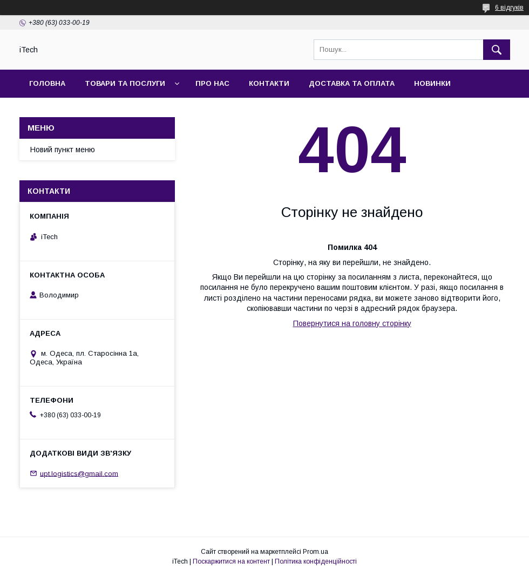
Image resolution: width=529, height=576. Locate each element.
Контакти (269, 83)
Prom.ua (315, 551)
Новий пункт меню (62, 149)
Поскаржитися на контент (231, 561)
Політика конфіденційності (316, 561)
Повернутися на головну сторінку (352, 323)
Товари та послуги (125, 83)
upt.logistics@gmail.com (79, 473)
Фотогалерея (57, 111)
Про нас (212, 83)
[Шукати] (496, 49)
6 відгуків (509, 7)
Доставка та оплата (352, 83)
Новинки (432, 83)
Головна (47, 83)
